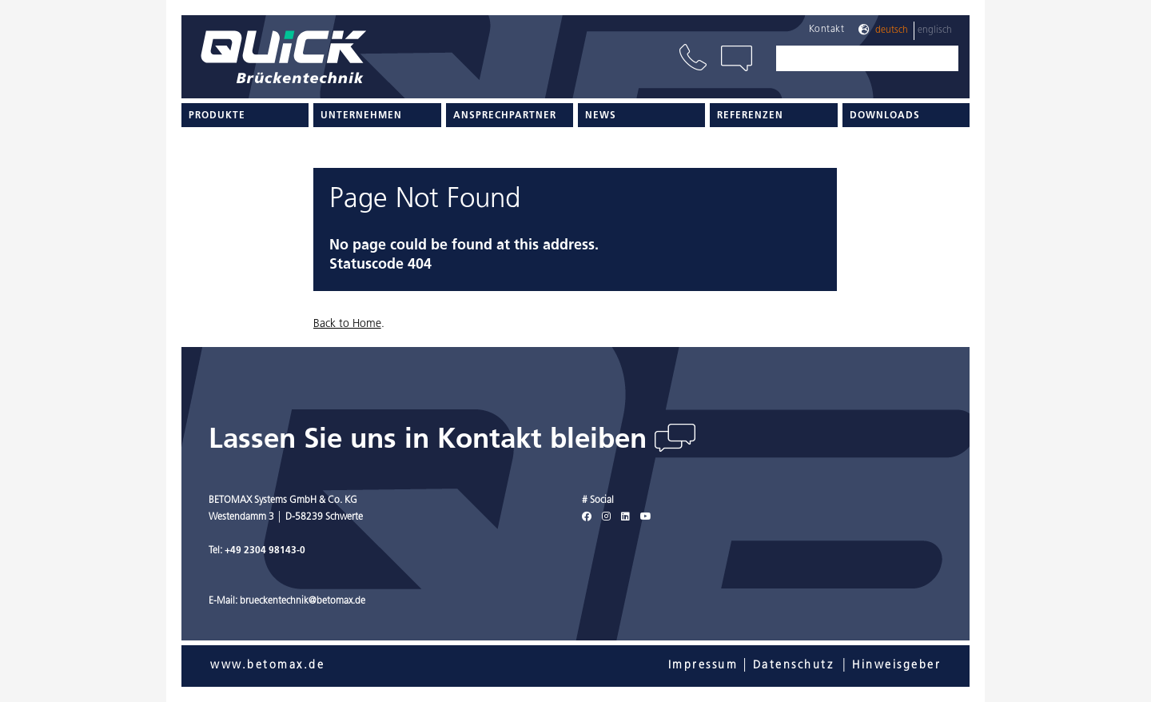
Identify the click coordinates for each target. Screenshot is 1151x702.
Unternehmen (361, 116)
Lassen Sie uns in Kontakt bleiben (432, 441)
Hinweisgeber (896, 666)
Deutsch (891, 30)
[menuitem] (245, 115)
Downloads (885, 116)
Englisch (935, 30)
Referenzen (750, 116)
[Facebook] (586, 517)
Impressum (703, 666)
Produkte (217, 116)
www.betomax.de (267, 666)
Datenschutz (793, 666)
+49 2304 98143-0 (265, 551)
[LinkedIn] (625, 517)
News (600, 116)
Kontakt (827, 29)
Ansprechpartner (504, 116)
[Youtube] (645, 517)
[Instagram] (606, 517)
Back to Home (347, 324)
